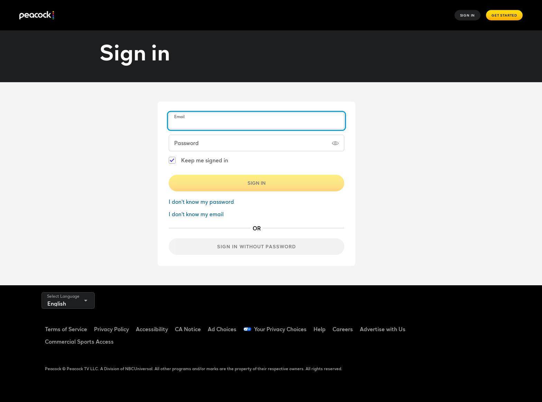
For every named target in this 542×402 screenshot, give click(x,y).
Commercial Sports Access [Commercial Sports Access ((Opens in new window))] (79, 341)
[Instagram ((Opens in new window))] (486, 324)
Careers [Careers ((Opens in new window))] (343, 329)
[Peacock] (36, 15)
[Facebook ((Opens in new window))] (432, 324)
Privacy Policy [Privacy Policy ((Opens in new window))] (111, 329)
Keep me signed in (204, 160)
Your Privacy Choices (280, 329)
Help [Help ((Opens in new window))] (320, 329)
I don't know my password (201, 201)
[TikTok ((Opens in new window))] (450, 324)
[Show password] (335, 143)
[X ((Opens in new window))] (432, 344)
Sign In (467, 15)
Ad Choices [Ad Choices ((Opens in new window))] (222, 329)
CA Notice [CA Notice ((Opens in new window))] (188, 329)
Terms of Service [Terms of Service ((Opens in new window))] (66, 329)
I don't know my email (196, 214)
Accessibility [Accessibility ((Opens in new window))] (152, 329)
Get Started (504, 15)
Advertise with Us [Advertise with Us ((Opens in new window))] (382, 329)
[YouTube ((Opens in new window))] (468, 324)
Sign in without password (256, 246)
